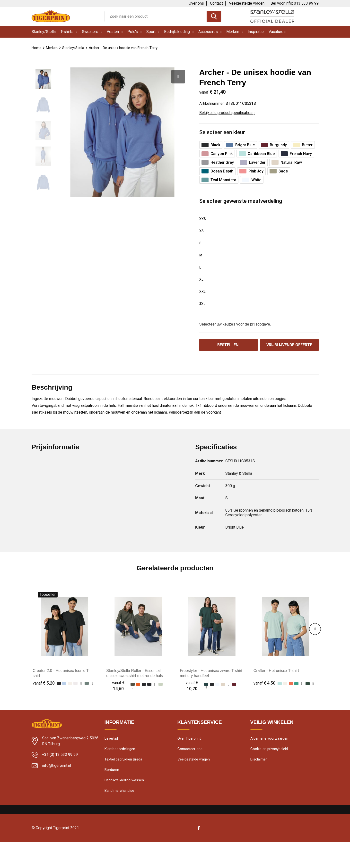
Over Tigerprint (189, 738)
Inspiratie (256, 31)
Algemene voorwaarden (269, 738)
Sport (151, 31)
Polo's (132, 31)
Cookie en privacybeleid (269, 749)
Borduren (112, 770)
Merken (232, 31)
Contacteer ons (189, 749)
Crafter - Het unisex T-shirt (276, 671)
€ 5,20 (44, 683)
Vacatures (277, 31)
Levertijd (111, 738)
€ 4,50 (264, 683)
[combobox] (156, 16)
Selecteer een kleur (222, 132)
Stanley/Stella (44, 31)
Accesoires (208, 31)
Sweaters (90, 31)
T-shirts (67, 31)
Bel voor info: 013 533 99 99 (295, 3)
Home (36, 48)
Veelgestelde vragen (246, 3)
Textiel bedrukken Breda (123, 759)
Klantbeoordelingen (120, 749)
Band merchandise (119, 790)
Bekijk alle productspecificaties (227, 112)
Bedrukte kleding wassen (124, 780)
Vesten (113, 31)
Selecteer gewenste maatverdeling (240, 201)
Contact (216, 3)
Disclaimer (258, 759)
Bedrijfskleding (177, 31)
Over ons (196, 3)
